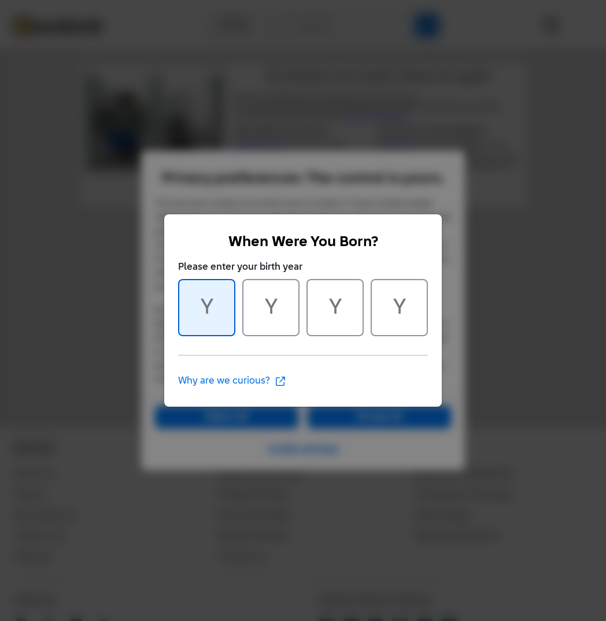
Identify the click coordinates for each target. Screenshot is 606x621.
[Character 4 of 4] (399, 307)
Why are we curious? (232, 381)
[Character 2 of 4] (271, 307)
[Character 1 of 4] (206, 307)
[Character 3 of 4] (335, 307)
